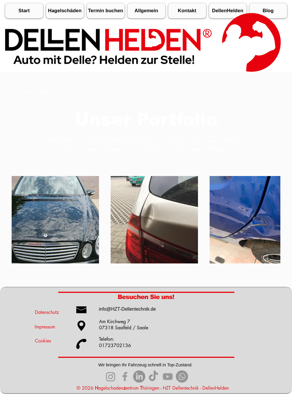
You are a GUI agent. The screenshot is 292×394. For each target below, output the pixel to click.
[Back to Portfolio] (31, 91)
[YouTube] (168, 376)
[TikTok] (153, 376)
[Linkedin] (139, 376)
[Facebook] (125, 376)
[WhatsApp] (182, 376)
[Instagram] (111, 376)
